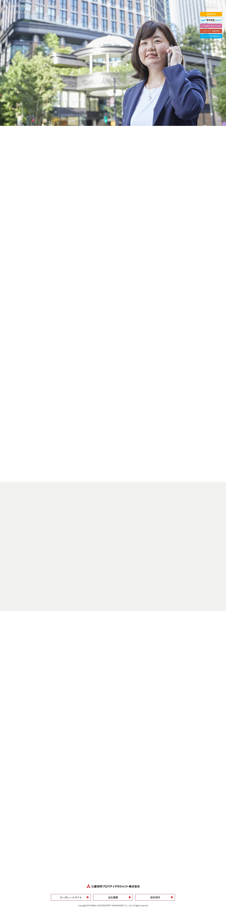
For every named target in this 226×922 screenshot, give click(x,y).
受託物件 (155, 897)
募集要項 (211, 14)
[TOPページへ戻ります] (30, 9)
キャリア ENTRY (211, 31)
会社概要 (113, 897)
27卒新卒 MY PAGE (211, 25)
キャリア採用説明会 (211, 36)
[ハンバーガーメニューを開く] (211, 6)
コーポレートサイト (70, 897)
